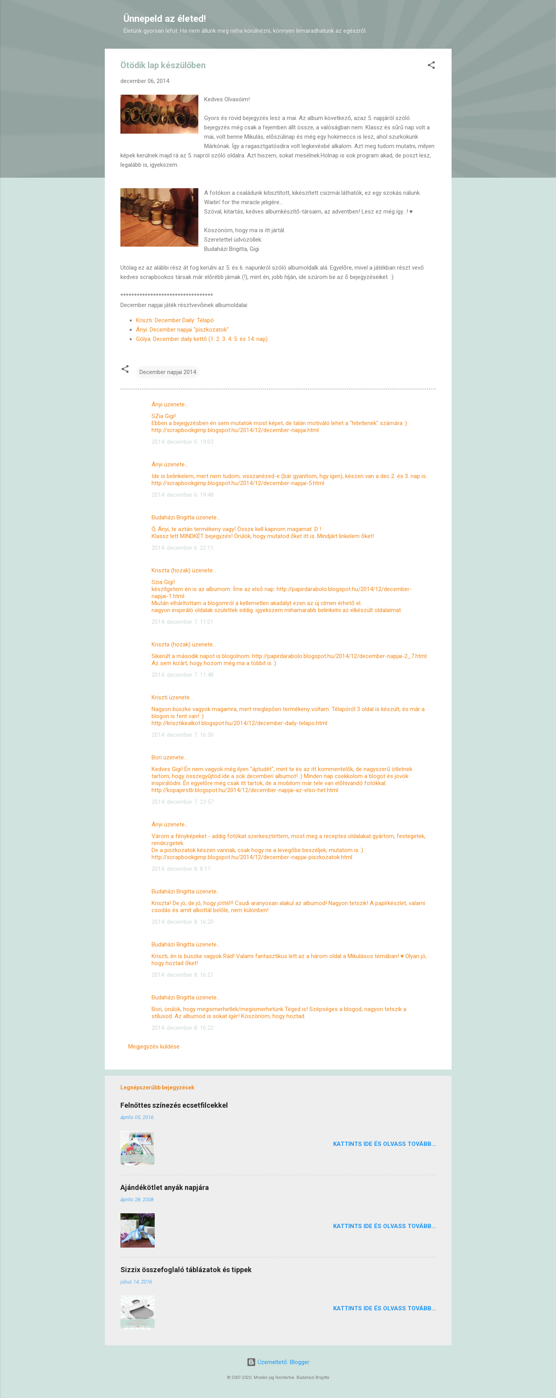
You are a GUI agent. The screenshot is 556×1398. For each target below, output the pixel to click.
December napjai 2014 (167, 372)
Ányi (157, 404)
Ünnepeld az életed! (165, 18)
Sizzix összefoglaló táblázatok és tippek (186, 1270)
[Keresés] (447, 21)
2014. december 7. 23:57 (183, 801)
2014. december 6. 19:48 (183, 494)
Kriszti (160, 697)
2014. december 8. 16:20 (183, 921)
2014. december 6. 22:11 (183, 547)
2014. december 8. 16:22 (183, 1027)
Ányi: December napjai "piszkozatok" (183, 329)
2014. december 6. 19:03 (183, 441)
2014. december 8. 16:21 (183, 974)
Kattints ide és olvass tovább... (384, 1143)
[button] (431, 66)
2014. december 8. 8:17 (181, 868)
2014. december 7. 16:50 (183, 734)
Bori (157, 757)
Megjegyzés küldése (154, 1046)
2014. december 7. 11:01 (183, 621)
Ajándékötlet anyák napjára (164, 1187)
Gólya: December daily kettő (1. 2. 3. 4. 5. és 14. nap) (202, 338)
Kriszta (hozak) (171, 570)
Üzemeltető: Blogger (278, 1362)
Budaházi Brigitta (173, 517)
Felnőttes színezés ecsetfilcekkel (174, 1105)
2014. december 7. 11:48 (183, 674)
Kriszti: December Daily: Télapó (175, 320)
